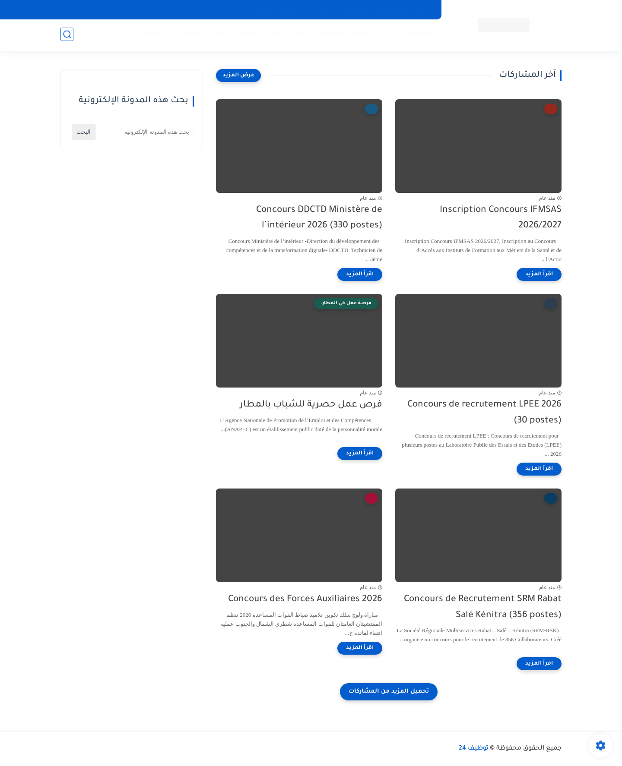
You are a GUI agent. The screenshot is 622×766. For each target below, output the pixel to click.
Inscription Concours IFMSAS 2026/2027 (501, 218)
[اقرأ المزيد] (539, 274)
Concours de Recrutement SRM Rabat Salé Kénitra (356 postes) (483, 608)
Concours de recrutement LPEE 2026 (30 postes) (484, 413)
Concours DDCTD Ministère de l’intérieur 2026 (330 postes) (319, 218)
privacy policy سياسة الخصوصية (389, 9)
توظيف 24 (474, 748)
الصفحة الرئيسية (405, 34)
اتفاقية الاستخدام (281, 9)
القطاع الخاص (288, 34)
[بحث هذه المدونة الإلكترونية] (144, 132)
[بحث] (66, 35)
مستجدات (188, 34)
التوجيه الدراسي (235, 34)
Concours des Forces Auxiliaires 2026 (305, 600)
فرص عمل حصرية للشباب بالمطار (311, 405)
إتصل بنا (324, 9)
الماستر (154, 34)
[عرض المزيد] (238, 75)
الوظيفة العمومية (345, 34)
